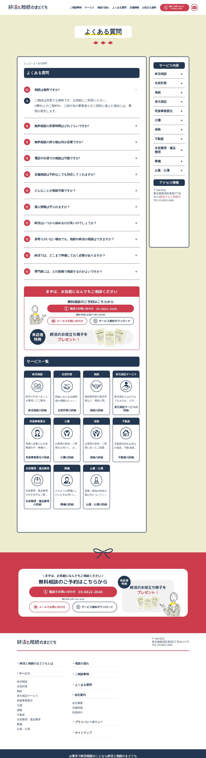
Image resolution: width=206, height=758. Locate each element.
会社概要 (77, 700)
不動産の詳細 (126, 457)
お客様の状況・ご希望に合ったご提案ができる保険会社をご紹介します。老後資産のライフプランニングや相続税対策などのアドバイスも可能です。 (96, 446)
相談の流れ (103, 7)
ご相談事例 (75, 7)
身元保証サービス (27, 695)
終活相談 (170, 73)
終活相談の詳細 (37, 410)
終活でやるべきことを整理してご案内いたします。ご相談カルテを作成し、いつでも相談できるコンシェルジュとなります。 (37, 399)
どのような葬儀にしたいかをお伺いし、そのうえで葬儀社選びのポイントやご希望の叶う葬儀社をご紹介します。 (66, 493)
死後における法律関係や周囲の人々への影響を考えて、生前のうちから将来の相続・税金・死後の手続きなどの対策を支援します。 (66, 399)
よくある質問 (119, 7)
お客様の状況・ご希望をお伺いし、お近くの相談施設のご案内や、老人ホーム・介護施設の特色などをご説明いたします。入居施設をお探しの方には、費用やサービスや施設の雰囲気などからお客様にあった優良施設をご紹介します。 (66, 446)
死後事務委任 (170, 111)
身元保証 (170, 101)
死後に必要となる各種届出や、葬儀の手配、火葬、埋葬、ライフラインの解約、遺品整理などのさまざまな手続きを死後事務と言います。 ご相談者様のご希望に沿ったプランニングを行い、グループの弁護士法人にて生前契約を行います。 (37, 446)
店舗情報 (134, 7)
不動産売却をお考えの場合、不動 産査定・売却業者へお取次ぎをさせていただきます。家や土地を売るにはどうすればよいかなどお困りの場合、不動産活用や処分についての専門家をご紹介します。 (125, 446)
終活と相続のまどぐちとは (36, 663)
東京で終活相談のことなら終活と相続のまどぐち (104, 751)
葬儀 (170, 161)
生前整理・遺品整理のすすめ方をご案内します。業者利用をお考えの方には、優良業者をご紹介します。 (37, 493)
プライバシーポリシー (88, 718)
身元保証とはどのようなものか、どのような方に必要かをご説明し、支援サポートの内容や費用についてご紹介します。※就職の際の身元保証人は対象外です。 (125, 399)
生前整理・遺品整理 (170, 150)
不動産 (170, 138)
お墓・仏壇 (170, 170)
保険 (170, 129)
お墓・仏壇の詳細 (96, 504)
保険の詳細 (96, 457)
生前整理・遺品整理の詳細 (37, 503)
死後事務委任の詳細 (37, 457)
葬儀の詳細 (67, 504)
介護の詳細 (67, 457)
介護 (170, 120)
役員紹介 (77, 709)
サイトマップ (83, 728)
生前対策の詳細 (67, 410)
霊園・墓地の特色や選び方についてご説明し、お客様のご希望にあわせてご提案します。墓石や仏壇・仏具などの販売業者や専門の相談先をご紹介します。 (96, 493)
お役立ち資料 (149, 7)
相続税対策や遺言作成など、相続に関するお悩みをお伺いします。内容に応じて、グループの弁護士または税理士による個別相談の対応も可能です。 (96, 399)
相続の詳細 (96, 410)
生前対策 (170, 83)
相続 (170, 92)
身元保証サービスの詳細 (126, 409)
